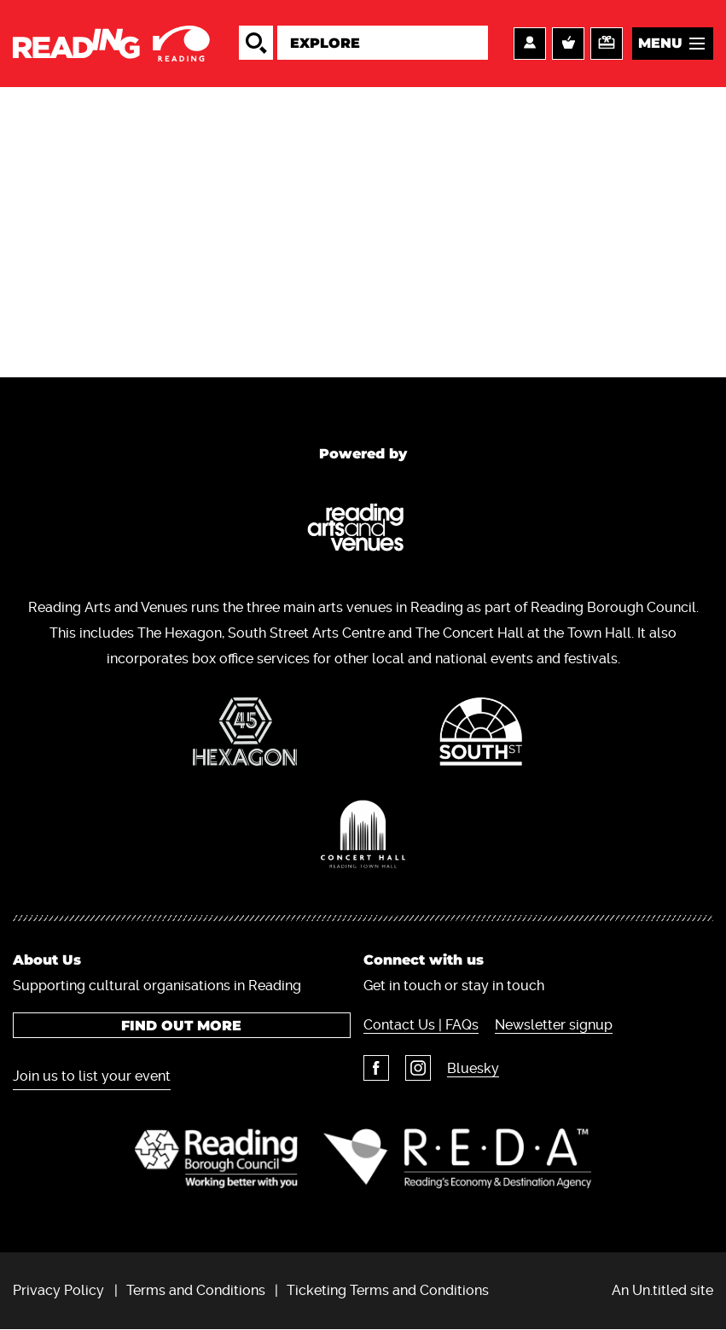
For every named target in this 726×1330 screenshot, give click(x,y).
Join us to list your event (92, 1076)
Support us (606, 43)
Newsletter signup (554, 1025)
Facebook (376, 1068)
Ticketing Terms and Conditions (388, 1290)
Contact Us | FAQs (421, 1025)
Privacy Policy (58, 1290)
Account (530, 43)
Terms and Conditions (195, 1290)
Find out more (181, 1026)
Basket (568, 43)
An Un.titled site (662, 1290)
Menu (660, 43)
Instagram (418, 1068)
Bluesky (473, 1068)
